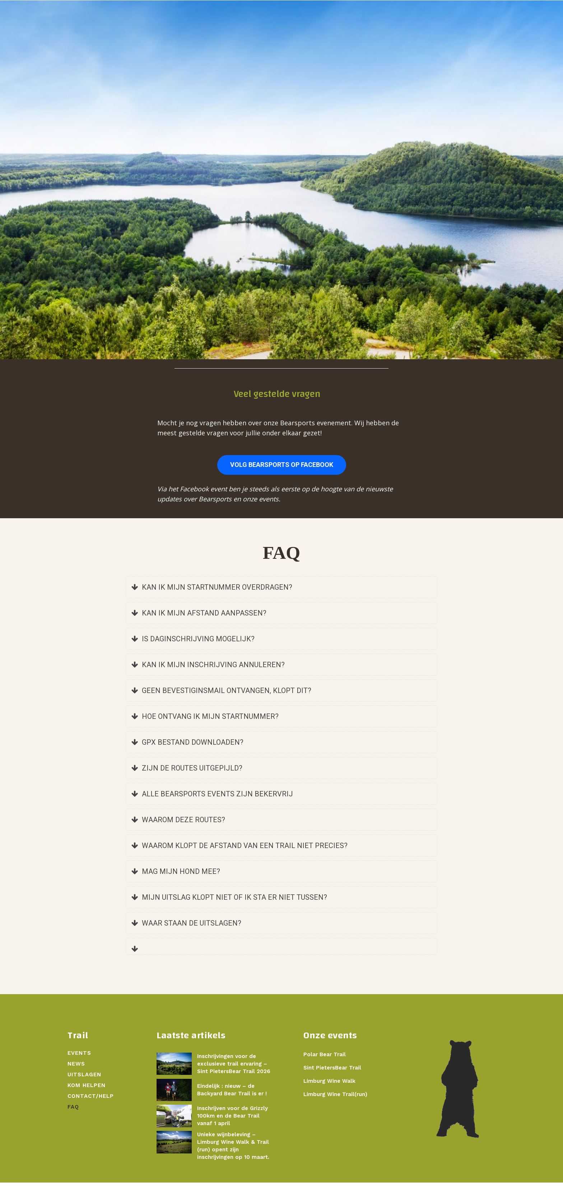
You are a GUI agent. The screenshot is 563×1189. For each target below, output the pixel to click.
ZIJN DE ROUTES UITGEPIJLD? (186, 774)
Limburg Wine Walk (329, 1087)
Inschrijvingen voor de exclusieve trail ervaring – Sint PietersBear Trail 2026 (233, 1070)
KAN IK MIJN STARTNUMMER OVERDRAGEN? (211, 593)
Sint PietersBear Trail (332, 1074)
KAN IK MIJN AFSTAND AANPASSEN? (198, 619)
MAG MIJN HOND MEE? (175, 877)
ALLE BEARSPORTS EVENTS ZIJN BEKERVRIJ (212, 800)
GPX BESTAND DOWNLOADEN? (187, 748)
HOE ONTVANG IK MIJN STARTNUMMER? (205, 722)
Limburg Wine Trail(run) (335, 1100)
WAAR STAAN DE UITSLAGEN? (186, 929)
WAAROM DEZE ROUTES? (178, 825)
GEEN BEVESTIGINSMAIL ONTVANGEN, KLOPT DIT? (221, 696)
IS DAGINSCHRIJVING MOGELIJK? (193, 645)
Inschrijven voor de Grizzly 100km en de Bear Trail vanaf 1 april (232, 1122)
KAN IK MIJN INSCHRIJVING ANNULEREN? (208, 670)
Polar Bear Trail (324, 1060)
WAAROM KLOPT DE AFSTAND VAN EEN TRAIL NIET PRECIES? (239, 851)
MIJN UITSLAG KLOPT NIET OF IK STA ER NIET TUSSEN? (229, 903)
